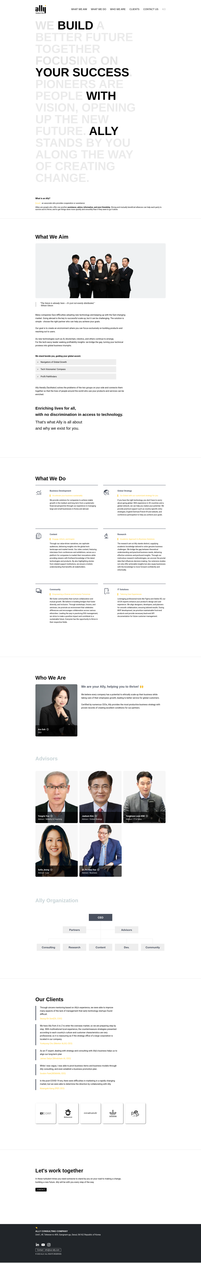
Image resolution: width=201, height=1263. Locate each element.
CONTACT (41, 1190)
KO (164, 9)
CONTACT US (150, 9)
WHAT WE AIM (79, 9)
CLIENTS (134, 9)
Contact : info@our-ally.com (48, 1250)
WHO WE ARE (118, 9)
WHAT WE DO (98, 9)
